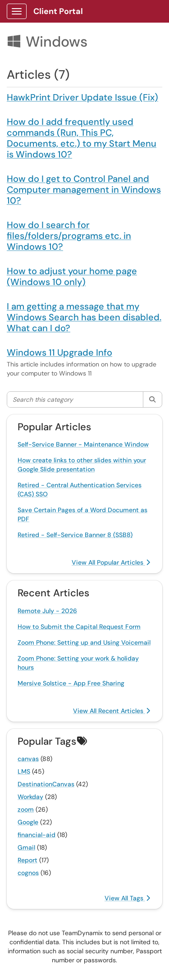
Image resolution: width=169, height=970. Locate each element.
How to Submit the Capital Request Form (79, 627)
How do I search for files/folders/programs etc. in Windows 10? (69, 235)
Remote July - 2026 (47, 611)
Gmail (26, 847)
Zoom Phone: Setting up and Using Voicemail (84, 642)
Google (28, 822)
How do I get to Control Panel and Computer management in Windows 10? (84, 189)
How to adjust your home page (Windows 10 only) (72, 276)
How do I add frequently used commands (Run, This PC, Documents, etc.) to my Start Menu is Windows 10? (81, 138)
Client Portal (58, 11)
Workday (30, 797)
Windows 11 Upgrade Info (59, 352)
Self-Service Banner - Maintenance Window (83, 444)
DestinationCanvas (46, 784)
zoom (26, 809)
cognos (28, 873)
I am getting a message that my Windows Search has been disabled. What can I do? (84, 317)
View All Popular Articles (111, 562)
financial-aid (36, 835)
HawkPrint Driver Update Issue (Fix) (82, 97)
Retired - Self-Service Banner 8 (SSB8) (75, 535)
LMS (24, 771)
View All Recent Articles (111, 711)
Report (27, 860)
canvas (28, 759)
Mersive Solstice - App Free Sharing (71, 683)
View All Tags (127, 898)
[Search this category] (75, 399)
